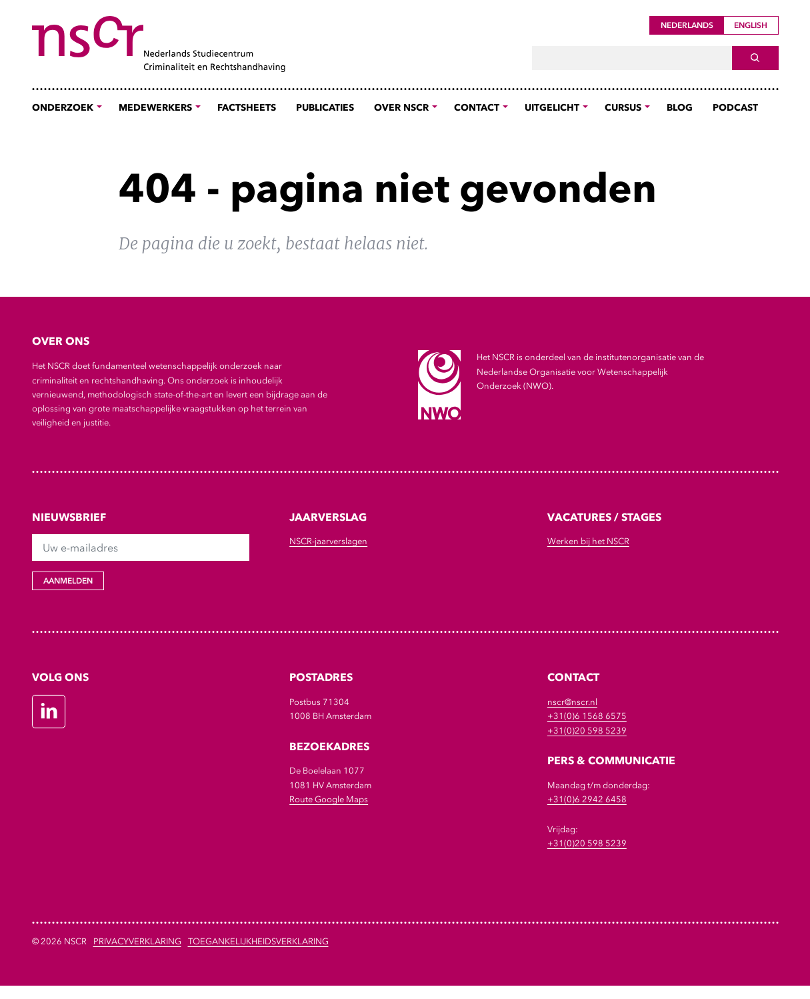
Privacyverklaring (137, 941)
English (750, 25)
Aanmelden (68, 581)
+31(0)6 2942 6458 (587, 799)
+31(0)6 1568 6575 (587, 716)
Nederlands (687, 25)
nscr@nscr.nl (572, 702)
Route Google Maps (328, 799)
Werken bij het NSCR (588, 541)
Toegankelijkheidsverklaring (258, 941)
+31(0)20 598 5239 (587, 731)
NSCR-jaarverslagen (328, 541)
